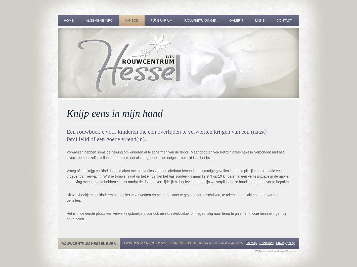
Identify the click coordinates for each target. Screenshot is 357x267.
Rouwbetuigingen (201, 20)
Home (69, 20)
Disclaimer (266, 243)
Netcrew (291, 251)
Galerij (236, 20)
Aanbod (132, 20)
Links (259, 20)
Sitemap (251, 243)
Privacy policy (285, 243)
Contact (284, 20)
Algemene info (99, 20)
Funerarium (161, 20)
